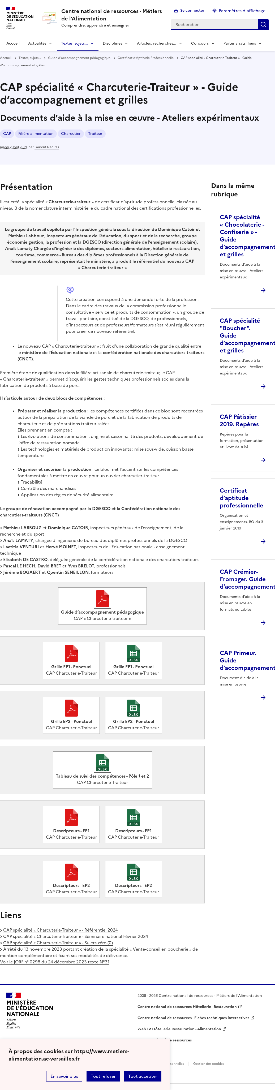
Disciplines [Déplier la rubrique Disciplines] (112, 43)
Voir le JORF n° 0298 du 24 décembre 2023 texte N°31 (54, 962)
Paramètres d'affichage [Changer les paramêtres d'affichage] (242, 10)
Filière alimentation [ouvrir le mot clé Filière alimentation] (36, 133)
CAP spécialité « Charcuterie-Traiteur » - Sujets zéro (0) (58, 943)
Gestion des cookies (208, 1063)
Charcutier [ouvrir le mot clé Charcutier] (71, 133)
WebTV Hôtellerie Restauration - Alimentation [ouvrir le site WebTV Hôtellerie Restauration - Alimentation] (179, 1029)
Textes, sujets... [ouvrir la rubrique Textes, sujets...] (30, 57)
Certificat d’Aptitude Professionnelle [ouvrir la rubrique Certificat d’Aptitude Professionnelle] (146, 57)
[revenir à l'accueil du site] (112, 14)
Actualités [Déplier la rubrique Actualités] (37, 43)
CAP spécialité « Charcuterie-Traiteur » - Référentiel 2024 (60, 930)
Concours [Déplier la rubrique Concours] (200, 43)
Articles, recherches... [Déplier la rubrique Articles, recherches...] (156, 43)
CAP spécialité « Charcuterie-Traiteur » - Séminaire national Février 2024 (75, 936)
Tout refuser (103, 1076)
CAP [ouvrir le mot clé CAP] (7, 133)
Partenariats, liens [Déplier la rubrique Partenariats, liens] (240, 43)
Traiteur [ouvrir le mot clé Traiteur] (95, 133)
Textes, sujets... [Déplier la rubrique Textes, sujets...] (74, 43)
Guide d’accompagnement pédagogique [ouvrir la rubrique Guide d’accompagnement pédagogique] (79, 57)
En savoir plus (64, 1076)
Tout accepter (142, 1076)
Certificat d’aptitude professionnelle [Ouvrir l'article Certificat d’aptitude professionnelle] (241, 498)
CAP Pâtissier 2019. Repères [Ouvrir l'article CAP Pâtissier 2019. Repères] (239, 420)
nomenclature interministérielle (61, 208)
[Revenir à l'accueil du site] (30, 1011)
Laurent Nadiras (47, 147)
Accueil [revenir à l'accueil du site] (13, 43)
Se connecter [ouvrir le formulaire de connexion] (192, 10)
